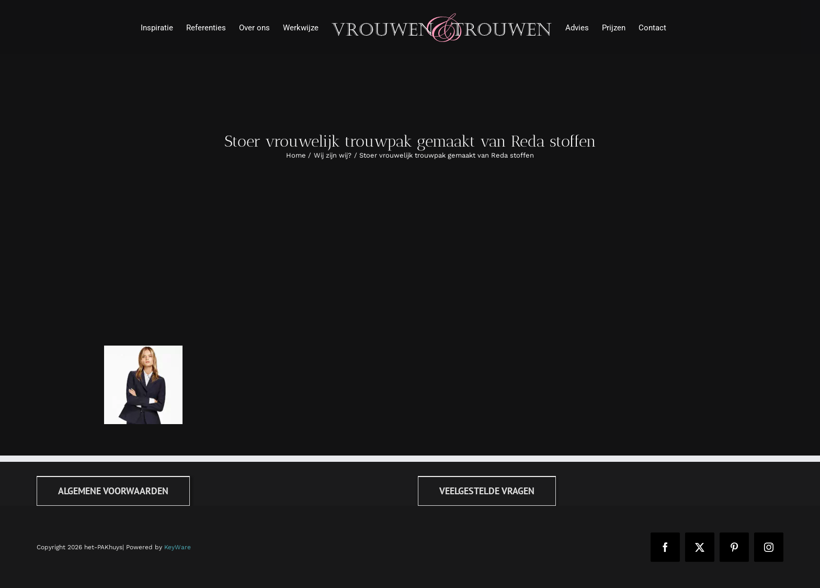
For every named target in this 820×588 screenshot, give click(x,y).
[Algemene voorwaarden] (113, 491)
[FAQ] (487, 491)
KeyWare (177, 547)
